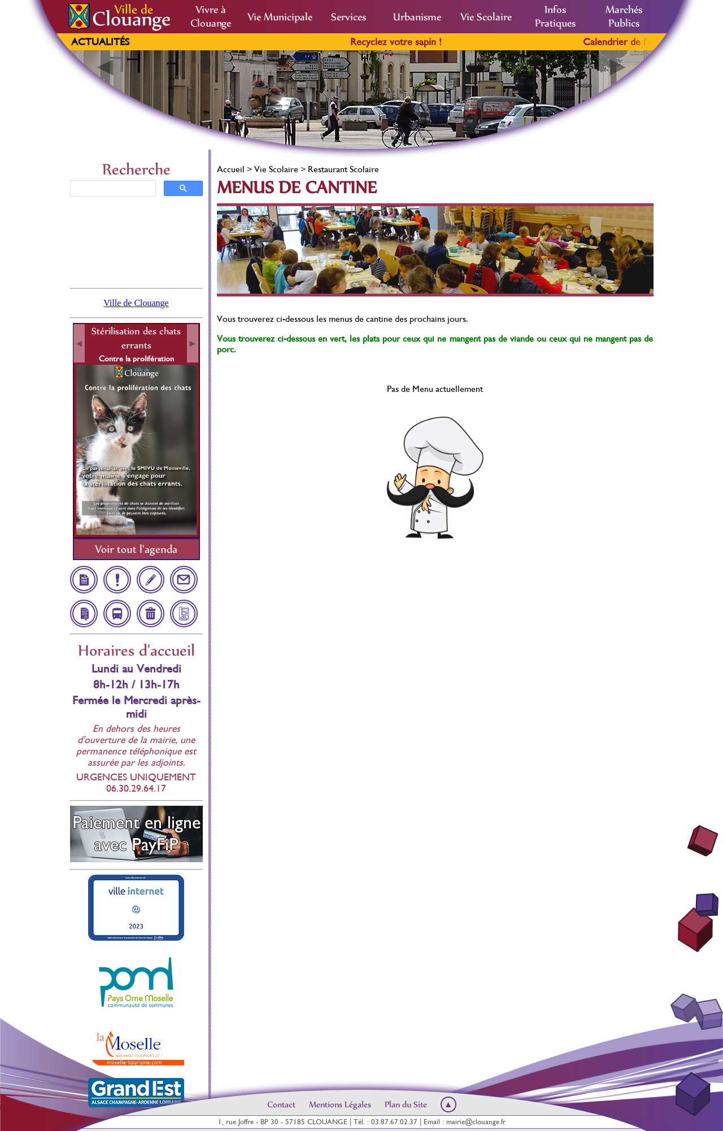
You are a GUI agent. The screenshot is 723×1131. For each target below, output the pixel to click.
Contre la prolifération (136, 358)
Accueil (231, 169)
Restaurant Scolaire (343, 169)
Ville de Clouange (135, 303)
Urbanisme (417, 17)
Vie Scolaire (486, 17)
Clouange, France (136, 241)
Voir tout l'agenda (136, 549)
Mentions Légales (340, 1104)
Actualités (100, 41)
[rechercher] (112, 189)
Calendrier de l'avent (640, 41)
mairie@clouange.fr (476, 1121)
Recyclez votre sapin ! (410, 41)
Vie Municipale (279, 17)
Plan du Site (406, 1104)
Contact (281, 1104)
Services (348, 17)
